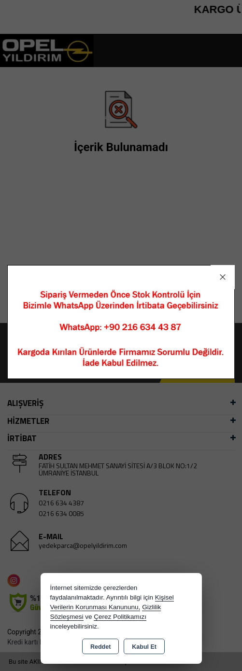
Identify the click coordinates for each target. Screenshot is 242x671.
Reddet (100, 646)
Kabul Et (144, 646)
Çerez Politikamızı (120, 616)
